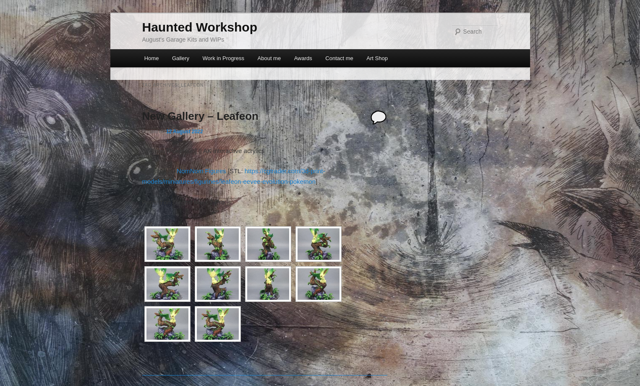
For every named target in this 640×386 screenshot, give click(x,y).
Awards (303, 58)
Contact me (339, 58)
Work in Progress (223, 58)
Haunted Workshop (199, 27)
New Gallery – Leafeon (200, 116)
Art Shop (377, 58)
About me (269, 58)
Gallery (180, 58)
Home (151, 58)
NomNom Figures (201, 170)
